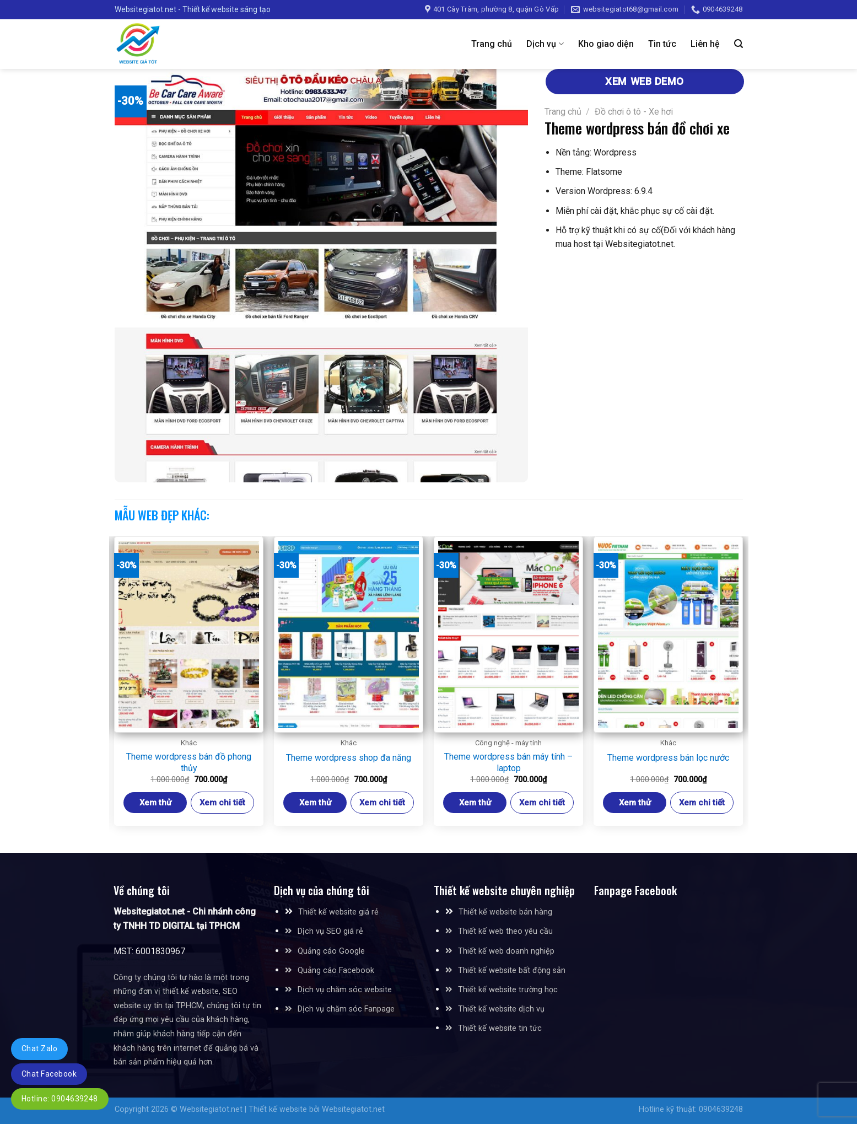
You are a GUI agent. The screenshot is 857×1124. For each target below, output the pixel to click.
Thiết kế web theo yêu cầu (505, 931)
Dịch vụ (544, 44)
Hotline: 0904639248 (59, 1098)
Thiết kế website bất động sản (511, 970)
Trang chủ (491, 44)
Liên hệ (705, 44)
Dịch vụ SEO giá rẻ (330, 931)
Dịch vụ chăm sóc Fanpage (346, 1009)
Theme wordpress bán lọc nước (668, 757)
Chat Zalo (39, 1048)
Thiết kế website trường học (508, 989)
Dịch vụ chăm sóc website (338, 989)
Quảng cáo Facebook (336, 970)
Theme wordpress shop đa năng (348, 757)
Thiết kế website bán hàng (505, 912)
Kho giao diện (606, 44)
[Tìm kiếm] (738, 44)
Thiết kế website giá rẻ (338, 912)
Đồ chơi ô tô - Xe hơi (634, 111)
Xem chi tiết (222, 803)
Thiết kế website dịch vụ (501, 1009)
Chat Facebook (49, 1073)
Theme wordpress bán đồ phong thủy (188, 762)
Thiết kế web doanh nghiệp (506, 951)
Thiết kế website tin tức (500, 1028)
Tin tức (662, 44)
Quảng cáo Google (331, 951)
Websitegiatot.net (211, 1109)
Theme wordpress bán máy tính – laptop (508, 762)
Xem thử (155, 803)
